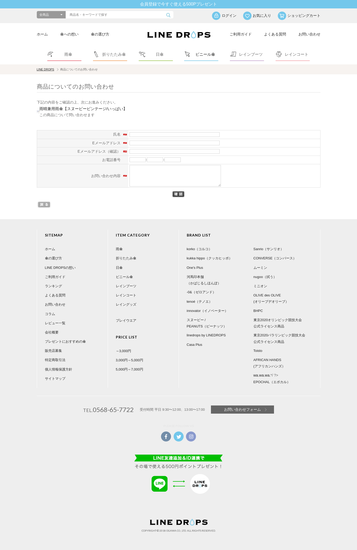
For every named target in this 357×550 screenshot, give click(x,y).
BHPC (258, 311)
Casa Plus (194, 345)
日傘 (119, 268)
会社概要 (52, 332)
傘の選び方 (100, 34)
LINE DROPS (45, 69)
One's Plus (195, 268)
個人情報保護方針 (58, 369)
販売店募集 (53, 351)
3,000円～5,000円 (129, 360)
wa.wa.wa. (262, 375)
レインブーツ (126, 286)
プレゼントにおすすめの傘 (65, 341)
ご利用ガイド (241, 34)
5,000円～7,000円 (129, 369)
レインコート (126, 295)
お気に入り (262, 15)
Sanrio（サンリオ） (268, 249)
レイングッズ (126, 304)
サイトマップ (55, 379)
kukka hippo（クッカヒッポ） (209, 258)
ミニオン (260, 286)
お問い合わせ (309, 34)
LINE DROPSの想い (60, 268)
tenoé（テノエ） (200, 302)
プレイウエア (126, 320)
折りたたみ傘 (126, 258)
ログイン (229, 15)
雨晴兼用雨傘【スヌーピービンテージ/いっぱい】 (83, 108)
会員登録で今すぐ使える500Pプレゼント (178, 4)
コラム (50, 314)
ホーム (42, 34)
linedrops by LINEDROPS (206, 335)
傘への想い (69, 34)
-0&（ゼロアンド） (201, 292)
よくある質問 (275, 34)
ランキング (53, 286)
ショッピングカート (303, 15)
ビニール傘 (124, 277)
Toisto (257, 351)
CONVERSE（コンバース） (275, 258)
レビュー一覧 (55, 323)
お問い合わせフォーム (242, 409)
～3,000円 (123, 351)
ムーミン (260, 268)
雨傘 (119, 249)
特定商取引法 (55, 360)
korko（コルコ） (199, 249)
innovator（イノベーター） (207, 311)
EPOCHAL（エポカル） (271, 382)
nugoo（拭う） (265, 277)
